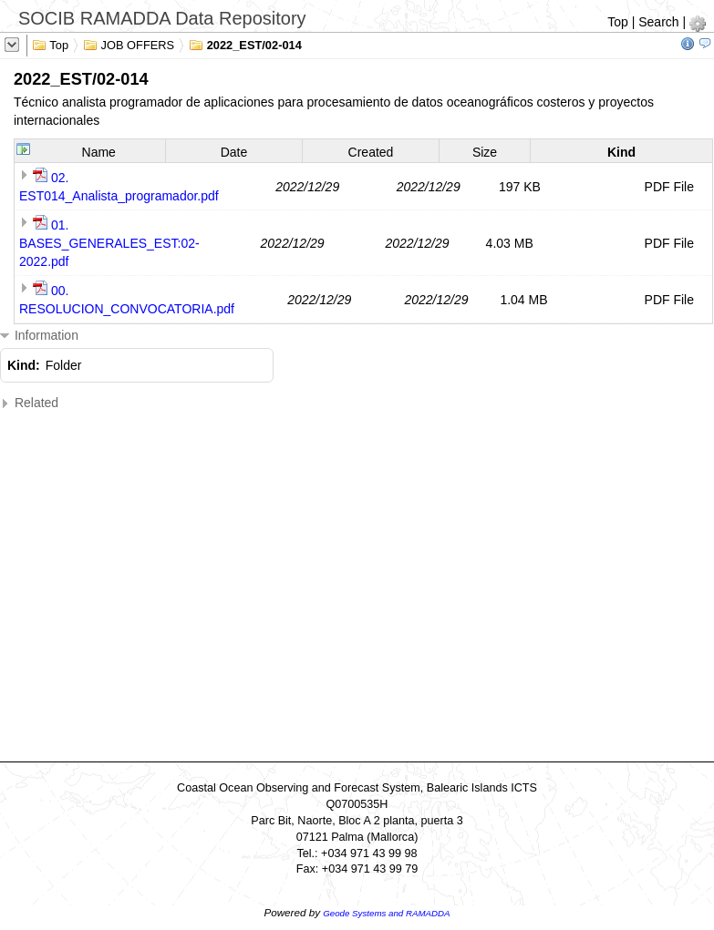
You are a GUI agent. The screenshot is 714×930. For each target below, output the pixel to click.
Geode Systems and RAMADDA (386, 913)
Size (484, 152)
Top (617, 22)
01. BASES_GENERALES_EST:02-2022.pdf (109, 243)
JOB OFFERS (128, 44)
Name (99, 152)
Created (371, 152)
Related (29, 403)
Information (39, 335)
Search (658, 22)
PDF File (669, 186)
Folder (64, 365)
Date (234, 152)
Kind (621, 152)
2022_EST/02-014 (245, 44)
